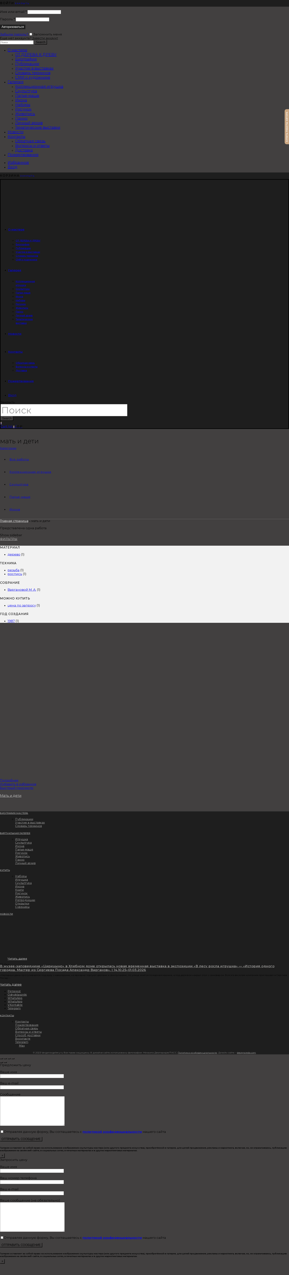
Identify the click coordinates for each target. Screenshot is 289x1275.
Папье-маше (27, 95)
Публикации (27, 63)
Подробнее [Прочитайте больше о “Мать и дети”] (9, 780)
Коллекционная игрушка (39, 86)
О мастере (17, 50)
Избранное (18, 162)
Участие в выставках (34, 68)
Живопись (25, 113)
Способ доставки (28, 1035)
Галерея (15, 82)
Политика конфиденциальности (197, 1052)
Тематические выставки (37, 127)
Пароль (7, 19)
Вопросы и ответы (32, 145)
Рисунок (23, 109)
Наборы (22, 104)
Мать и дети (10, 796)
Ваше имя (32, 1074)
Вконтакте (23, 1038)
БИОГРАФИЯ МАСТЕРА (14, 813)
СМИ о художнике (32, 77)
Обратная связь (30, 141)
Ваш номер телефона (32, 1185)
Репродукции (25, 900)
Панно (21, 118)
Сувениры (22, 907)
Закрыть (22, 3)
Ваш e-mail (32, 1085)
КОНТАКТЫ (7, 1015)
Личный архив (29, 123)
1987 (11, 621)
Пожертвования (23, 154)
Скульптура (26, 91)
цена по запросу (22, 605)
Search (40, 42)
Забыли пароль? (14, 34)
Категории (8, 448)
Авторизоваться (13, 26)
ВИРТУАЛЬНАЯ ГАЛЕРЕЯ (15, 833)
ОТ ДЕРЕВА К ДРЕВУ (36, 54)
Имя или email (13, 12)
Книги (19, 890)
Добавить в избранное (18, 784)
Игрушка (21, 839)
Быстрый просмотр (16, 788)
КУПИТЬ (5, 870)
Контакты (16, 136)
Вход (12, 167)
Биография (26, 59)
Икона (21, 100)
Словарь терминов (32, 73)
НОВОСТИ (6, 914)
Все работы (19, 459)
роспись (15, 574)
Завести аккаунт (45, 38)
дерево (14, 554)
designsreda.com (246, 1052)
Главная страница (14, 521)
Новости (15, 132)
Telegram (21, 1042)
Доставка (24, 150)
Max (22, 1045)
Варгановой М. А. (22, 590)
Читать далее (17, 958)
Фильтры (8, 539)
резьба (14, 570)
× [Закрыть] (2, 1161)
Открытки (22, 903)
